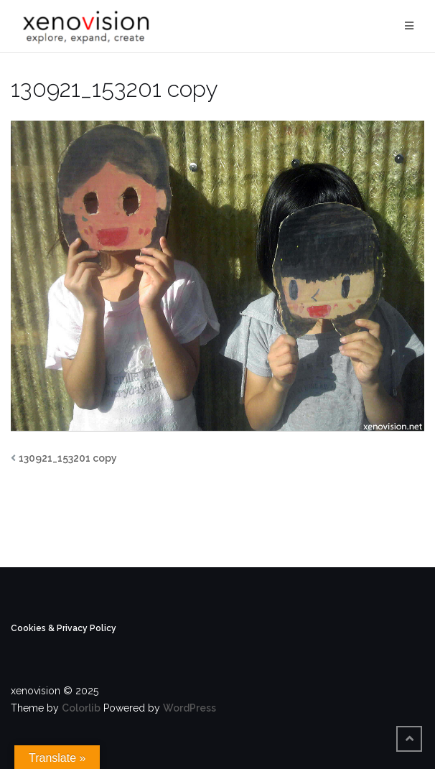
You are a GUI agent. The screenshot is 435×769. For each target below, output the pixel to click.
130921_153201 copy (68, 458)
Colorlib (81, 708)
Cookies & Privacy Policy (63, 628)
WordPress (189, 708)
